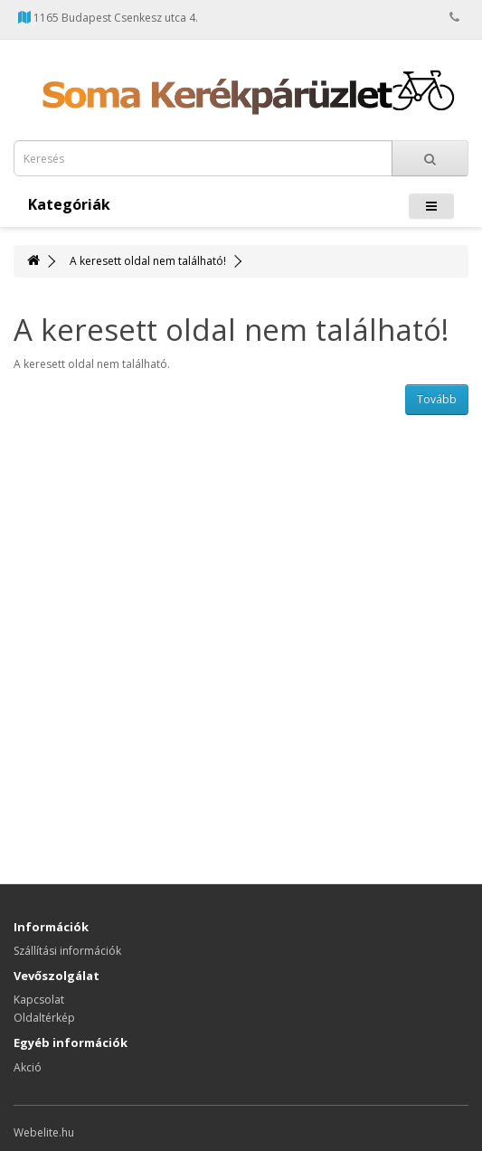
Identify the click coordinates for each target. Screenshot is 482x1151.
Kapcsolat (39, 999)
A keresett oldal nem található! (148, 261)
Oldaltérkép (44, 1017)
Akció (28, 1067)
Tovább (437, 399)
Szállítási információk (67, 950)
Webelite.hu (44, 1132)
